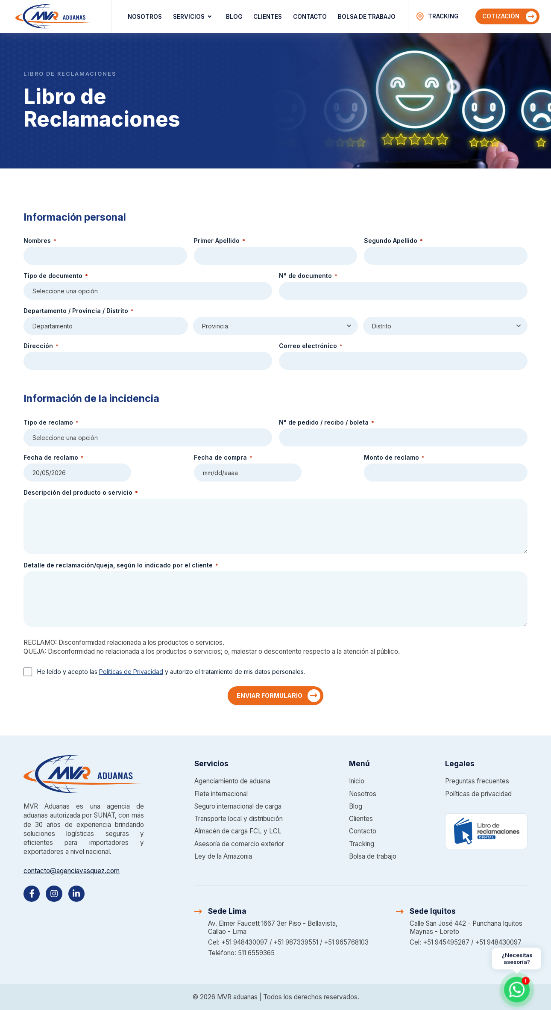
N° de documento (308, 276)
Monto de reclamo (394, 457)
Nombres (39, 241)
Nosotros (145, 16)
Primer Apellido (219, 241)
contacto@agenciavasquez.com (71, 871)
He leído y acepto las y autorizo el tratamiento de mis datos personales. (171, 671)
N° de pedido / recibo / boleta (326, 422)
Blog (234, 16)
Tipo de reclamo (51, 422)
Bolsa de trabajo (367, 16)
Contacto (310, 16)
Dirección (41, 346)
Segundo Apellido (393, 241)
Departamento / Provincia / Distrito (78, 311)
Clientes (267, 16)
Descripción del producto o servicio (80, 492)
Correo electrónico (311, 346)
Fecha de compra (223, 457)
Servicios (194, 17)
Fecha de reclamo (53, 457)
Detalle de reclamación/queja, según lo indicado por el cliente (120, 565)
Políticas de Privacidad (131, 671)
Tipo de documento (55, 276)
